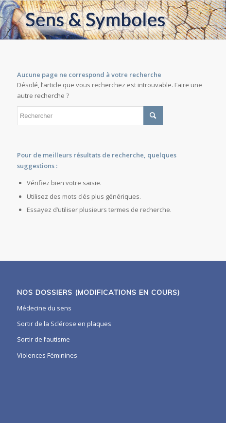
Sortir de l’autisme (43, 339)
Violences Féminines (47, 355)
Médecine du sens (44, 308)
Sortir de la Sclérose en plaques (64, 323)
